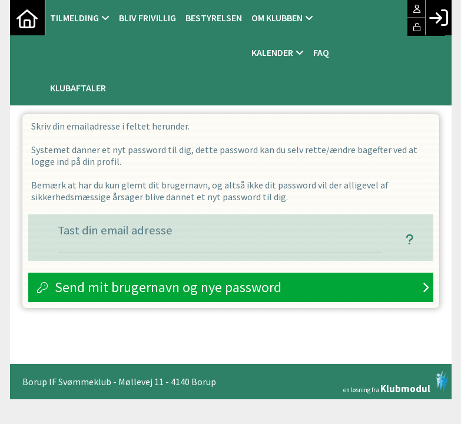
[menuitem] (27, 17)
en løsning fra (396, 382)
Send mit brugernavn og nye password (168, 287)
